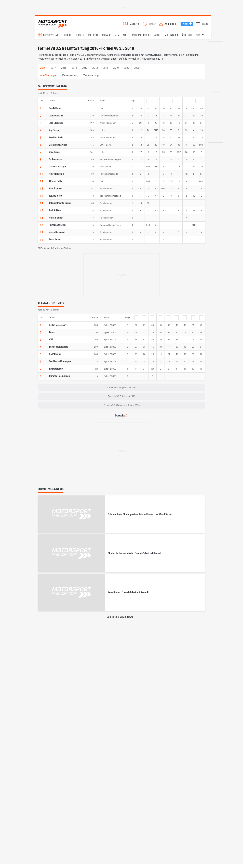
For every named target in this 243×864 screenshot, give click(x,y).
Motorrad (93, 37)
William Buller (56, 220)
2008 (136, 70)
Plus (185, 25)
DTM (117, 37)
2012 (95, 70)
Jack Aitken (55, 212)
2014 (74, 70)
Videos (67, 37)
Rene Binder (54, 154)
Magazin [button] (134, 25)
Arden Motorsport (57, 327)
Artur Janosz (55, 242)
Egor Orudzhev (56, 125)
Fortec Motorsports (58, 349)
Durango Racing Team (59, 378)
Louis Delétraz (56, 118)
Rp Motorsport (56, 371)
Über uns (187, 37)
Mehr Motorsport (141, 37)
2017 (53, 70)
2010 (116, 70)
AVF (51, 342)
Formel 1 (79, 37)
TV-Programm (171, 37)
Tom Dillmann (55, 110)
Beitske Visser (56, 198)
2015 (63, 70)
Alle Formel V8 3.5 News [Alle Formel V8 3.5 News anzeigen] (120, 619)
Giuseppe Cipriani (57, 227)
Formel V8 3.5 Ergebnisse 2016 (121, 389)
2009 (126, 70)
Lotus (52, 334)
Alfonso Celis (55, 183)
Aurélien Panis (56, 139)
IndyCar (106, 37)
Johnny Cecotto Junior (60, 205)
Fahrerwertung (70, 77)
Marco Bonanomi (57, 234)
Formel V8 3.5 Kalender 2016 (121, 398)
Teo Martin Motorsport (60, 363)
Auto (157, 37)
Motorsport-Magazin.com (55, 25)
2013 (84, 70)
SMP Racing (55, 356)
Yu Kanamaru (55, 161)
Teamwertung (91, 77)
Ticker (152, 25)
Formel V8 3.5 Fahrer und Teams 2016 (122, 407)
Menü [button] (205, 25)
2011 (105, 70)
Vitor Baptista (55, 191)
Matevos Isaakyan (57, 169)
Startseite (120, 418)
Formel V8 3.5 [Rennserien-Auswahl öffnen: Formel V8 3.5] (50, 37)
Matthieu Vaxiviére (58, 147)
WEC (125, 37)
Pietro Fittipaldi (56, 176)
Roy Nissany (55, 132)
